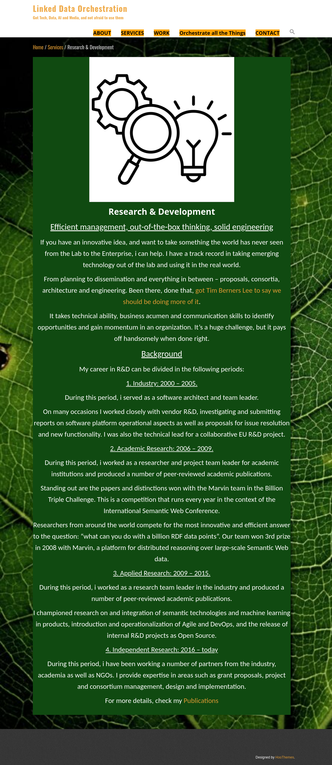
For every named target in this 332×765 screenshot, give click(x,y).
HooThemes (284, 757)
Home (38, 47)
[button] (292, 32)
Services (55, 47)
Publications (201, 700)
